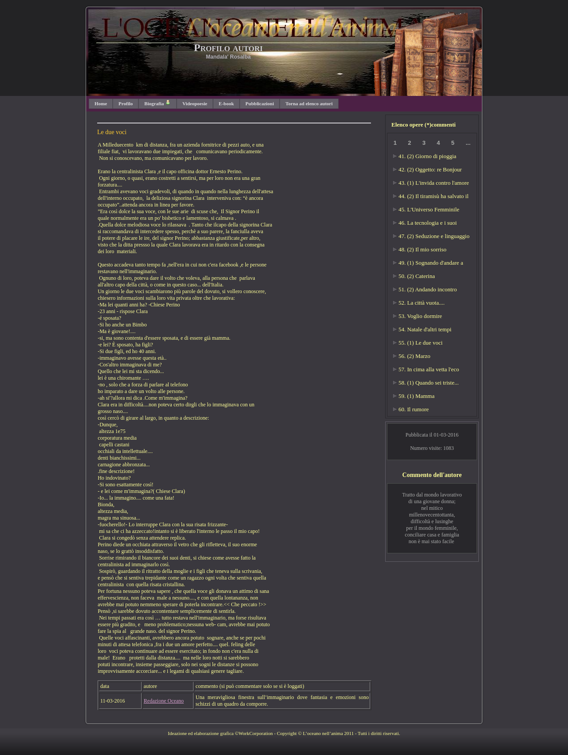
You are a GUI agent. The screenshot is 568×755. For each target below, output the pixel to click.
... (467, 142)
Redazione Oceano (164, 701)
